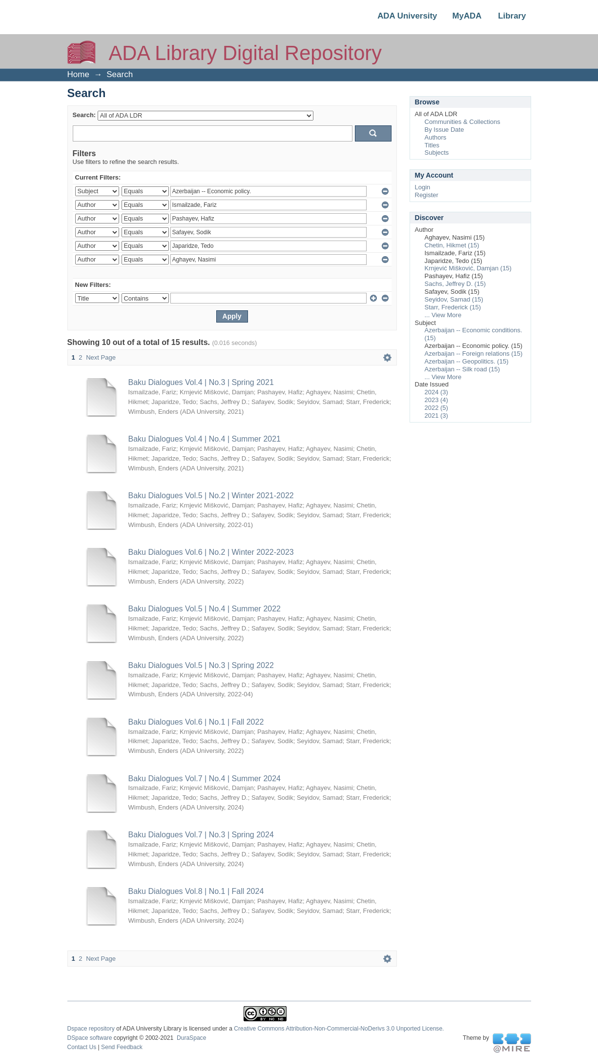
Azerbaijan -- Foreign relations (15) (474, 353)
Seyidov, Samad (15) (454, 299)
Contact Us (82, 1047)
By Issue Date (444, 129)
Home (78, 74)
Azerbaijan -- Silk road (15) (462, 369)
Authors (436, 137)
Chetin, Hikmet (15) (452, 245)
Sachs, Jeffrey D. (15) (455, 283)
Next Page (101, 357)
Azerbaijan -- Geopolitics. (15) (467, 361)
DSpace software (89, 1037)
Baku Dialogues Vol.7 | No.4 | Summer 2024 (204, 778)
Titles (432, 145)
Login (423, 187)
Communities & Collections (462, 121)
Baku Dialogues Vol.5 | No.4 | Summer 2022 (204, 609)
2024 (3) (436, 392)
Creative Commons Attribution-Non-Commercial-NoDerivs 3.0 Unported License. (339, 1028)
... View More (443, 315)
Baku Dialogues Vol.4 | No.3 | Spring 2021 (201, 382)
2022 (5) (436, 407)
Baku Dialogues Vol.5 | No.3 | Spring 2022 (201, 665)
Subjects (437, 152)
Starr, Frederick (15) (453, 307)
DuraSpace (191, 1037)
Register (426, 195)
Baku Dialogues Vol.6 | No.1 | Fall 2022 (196, 722)
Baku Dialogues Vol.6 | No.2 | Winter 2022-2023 (211, 552)
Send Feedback (122, 1047)
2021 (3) (436, 415)
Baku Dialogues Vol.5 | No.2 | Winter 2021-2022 (211, 495)
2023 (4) (436, 400)
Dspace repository (91, 1028)
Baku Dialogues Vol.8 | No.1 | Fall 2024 (196, 891)
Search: (84, 115)
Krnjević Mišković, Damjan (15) (468, 268)
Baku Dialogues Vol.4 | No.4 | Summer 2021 (204, 439)
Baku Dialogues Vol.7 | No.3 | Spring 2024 (201, 834)
